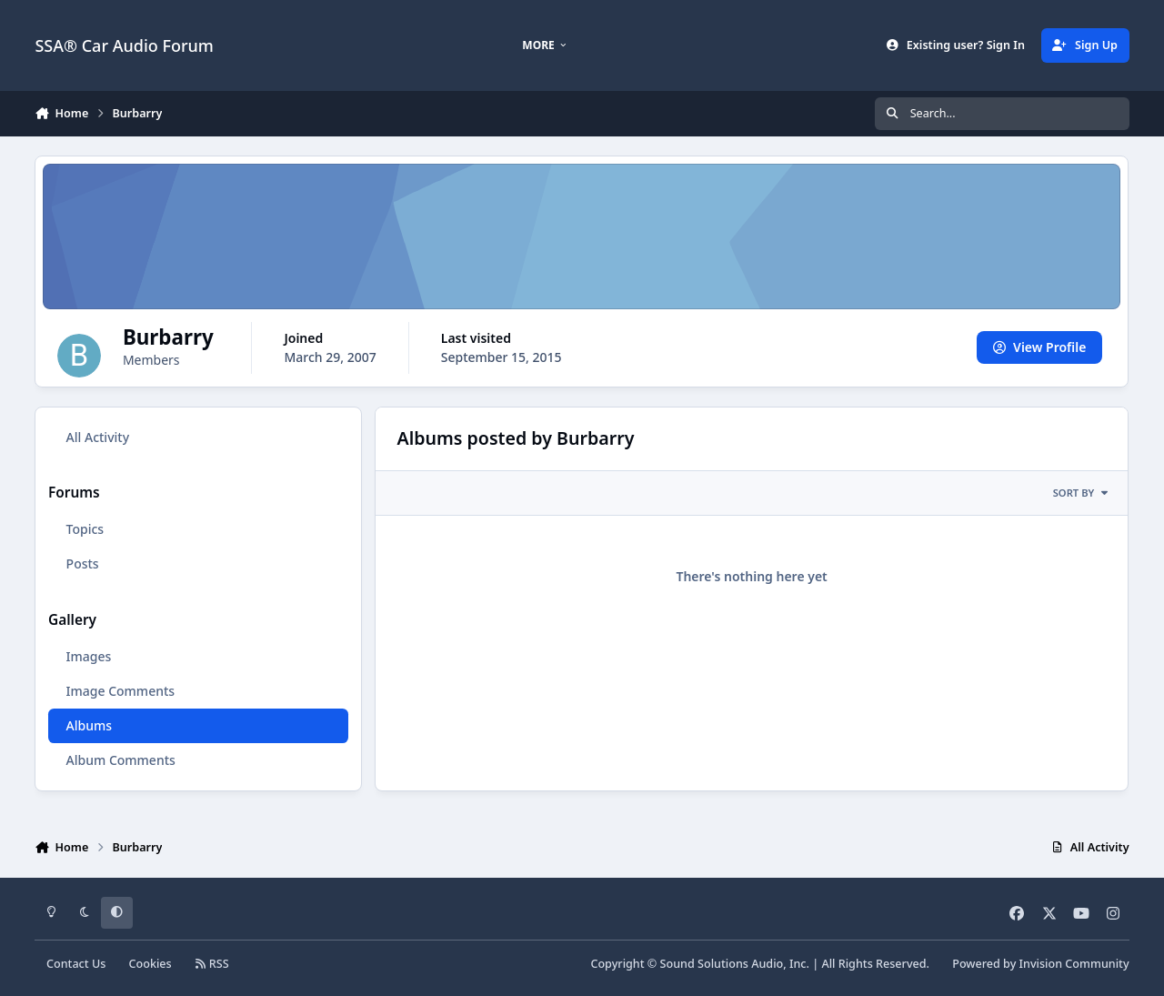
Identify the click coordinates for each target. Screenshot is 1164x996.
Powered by (1040, 963)
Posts (82, 563)
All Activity (97, 437)
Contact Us (75, 963)
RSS (212, 963)
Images (89, 656)
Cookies (150, 963)
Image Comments (121, 690)
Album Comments (121, 760)
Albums (89, 725)
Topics (85, 529)
